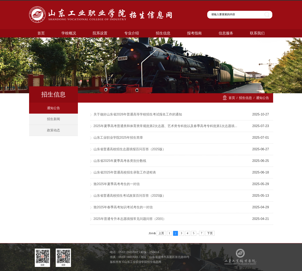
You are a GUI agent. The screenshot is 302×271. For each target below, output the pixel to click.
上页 (161, 233)
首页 (232, 98)
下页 (210, 233)
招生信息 (245, 98)
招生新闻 (53, 119)
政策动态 (53, 130)
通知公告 (53, 108)
